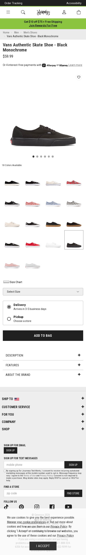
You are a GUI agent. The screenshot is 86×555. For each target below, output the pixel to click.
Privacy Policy (46, 475)
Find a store (11, 486)
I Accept (43, 546)
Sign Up (10, 450)
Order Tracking (13, 3)
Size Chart (12, 282)
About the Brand (43, 374)
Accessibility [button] (73, 3)
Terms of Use (30, 475)
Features (43, 365)
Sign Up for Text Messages (21, 458)
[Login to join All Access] (43, 22)
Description (43, 355)
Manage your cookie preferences (26, 522)
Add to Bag (43, 336)
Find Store (73, 493)
